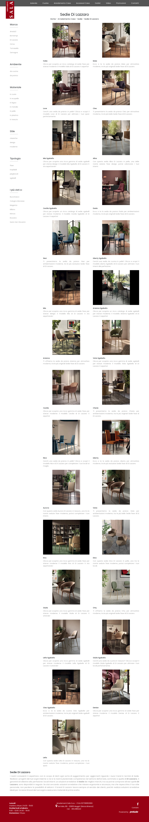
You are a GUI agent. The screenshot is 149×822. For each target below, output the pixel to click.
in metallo (14, 107)
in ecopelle (14, 98)
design (12, 142)
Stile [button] (12, 131)
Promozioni (121, 3)
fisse (12, 165)
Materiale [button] (15, 87)
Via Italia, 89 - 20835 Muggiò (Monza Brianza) (74, 806)
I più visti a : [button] (16, 189)
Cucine (45, 3)
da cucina (14, 71)
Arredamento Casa (62, 3)
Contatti (135, 3)
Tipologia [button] (15, 158)
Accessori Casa (83, 3)
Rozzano (13, 218)
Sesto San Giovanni (17, 222)
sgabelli (13, 178)
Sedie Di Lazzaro (91, 19)
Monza (12, 214)
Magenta (13, 205)
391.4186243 (76, 809)
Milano (12, 209)
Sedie (79, 19)
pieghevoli (14, 174)
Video (108, 3)
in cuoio (13, 94)
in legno (13, 103)
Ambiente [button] (15, 64)
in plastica (14, 115)
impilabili (13, 170)
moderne (13, 147)
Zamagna (14, 52)
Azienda (33, 3)
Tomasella (14, 48)
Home (53, 19)
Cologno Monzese (17, 201)
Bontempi (14, 36)
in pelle (13, 111)
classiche (13, 138)
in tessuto (14, 119)
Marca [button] (14, 24)
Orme (12, 44)
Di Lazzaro (14, 40)
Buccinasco (14, 197)
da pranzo (14, 75)
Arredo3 (13, 31)
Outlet (98, 3)
